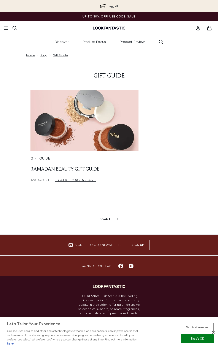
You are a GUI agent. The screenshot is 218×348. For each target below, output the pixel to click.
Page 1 (105, 219)
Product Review (132, 42)
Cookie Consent (109, 322)
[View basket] (209, 28)
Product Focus (94, 42)
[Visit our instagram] (131, 266)
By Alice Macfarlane (75, 180)
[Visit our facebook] (121, 266)
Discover (61, 42)
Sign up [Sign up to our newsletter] (138, 245)
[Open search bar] (14, 28)
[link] (198, 28)
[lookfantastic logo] (109, 28)
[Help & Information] (109, 334)
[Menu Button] (6, 28)
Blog (43, 55)
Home (30, 55)
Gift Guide (60, 55)
